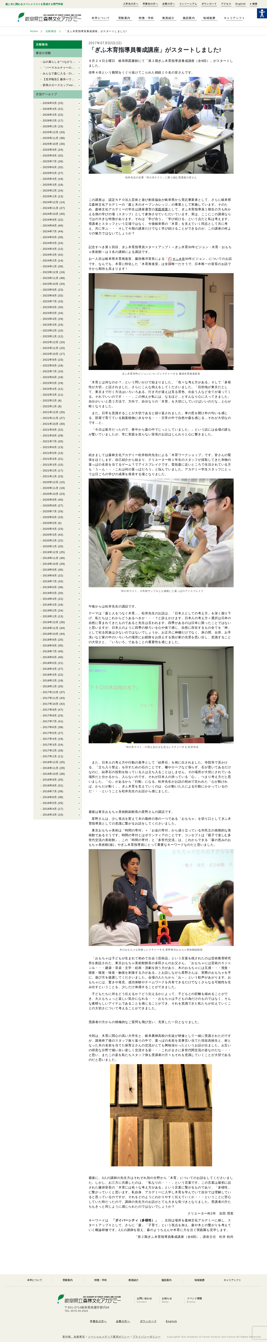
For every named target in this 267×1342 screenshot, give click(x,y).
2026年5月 (50, 103)
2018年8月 (50, 645)
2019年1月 (50, 616)
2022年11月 (51, 348)
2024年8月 (50, 225)
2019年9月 (50, 569)
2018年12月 (51, 622)
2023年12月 (51, 272)
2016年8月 (50, 785)
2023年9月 (50, 289)
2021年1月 (50, 476)
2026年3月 (50, 114)
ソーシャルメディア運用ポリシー (109, 1336)
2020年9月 (50, 499)
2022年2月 (50, 400)
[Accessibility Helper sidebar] (262, 13)
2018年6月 (50, 657)
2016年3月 (50, 814)
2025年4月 (50, 178)
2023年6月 (50, 307)
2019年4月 (50, 598)
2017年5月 (50, 733)
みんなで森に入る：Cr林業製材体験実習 (69, 73)
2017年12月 (51, 692)
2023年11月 (51, 278)
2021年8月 (50, 435)
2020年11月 (51, 488)
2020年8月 (50, 505)
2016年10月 (51, 773)
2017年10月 (51, 703)
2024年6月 (50, 237)
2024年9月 (50, 219)
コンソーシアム (188, 3)
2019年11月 (51, 558)
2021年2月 (50, 470)
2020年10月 (51, 493)
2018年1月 (50, 686)
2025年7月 (50, 161)
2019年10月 (51, 563)
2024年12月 (51, 202)
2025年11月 (51, 138)
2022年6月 (50, 377)
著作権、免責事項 (73, 1336)
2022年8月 (50, 365)
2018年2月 (50, 680)
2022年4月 (50, 388)
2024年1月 (50, 266)
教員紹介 (168, 18)
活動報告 (51, 31)
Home (34, 31)
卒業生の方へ (150, 3)
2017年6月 (50, 727)
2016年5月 (50, 803)
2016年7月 (50, 791)
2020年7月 (50, 511)
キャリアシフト (234, 18)
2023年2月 (50, 330)
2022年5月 (50, 383)
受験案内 (124, 18)
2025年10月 (51, 143)
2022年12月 (51, 342)
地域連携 (209, 18)
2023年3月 (50, 324)
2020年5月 (50, 523)
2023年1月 (50, 336)
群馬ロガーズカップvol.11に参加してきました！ (74, 85)
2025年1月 (50, 196)
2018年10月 (51, 633)
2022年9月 (50, 359)
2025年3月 (50, 184)
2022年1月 (50, 406)
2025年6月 (50, 167)
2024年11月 (51, 208)
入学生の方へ (131, 3)
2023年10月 (51, 283)
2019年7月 (50, 581)
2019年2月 (50, 610)
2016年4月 (50, 808)
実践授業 (161, 209)
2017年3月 (50, 744)
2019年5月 (50, 593)
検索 (253, 3)
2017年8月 (50, 715)
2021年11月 (51, 418)
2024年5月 (50, 243)
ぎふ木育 (179, 259)
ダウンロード (209, 3)
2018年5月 (50, 663)
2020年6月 (50, 517)
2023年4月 (50, 318)
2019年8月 (50, 575)
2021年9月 (50, 429)
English (241, 3)
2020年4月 (50, 528)
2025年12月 (51, 132)
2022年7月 (50, 371)
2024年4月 (50, 248)
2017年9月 (50, 709)
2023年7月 (50, 301)
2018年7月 (50, 651)
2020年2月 (50, 540)
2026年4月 (50, 108)
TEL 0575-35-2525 (76, 1311)
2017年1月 (50, 756)
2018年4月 (50, 668)
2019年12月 (51, 552)
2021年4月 (50, 458)
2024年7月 (50, 231)
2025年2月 (50, 190)
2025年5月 (50, 173)
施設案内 (189, 18)
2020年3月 (50, 534)
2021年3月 (50, 464)
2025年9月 (50, 149)
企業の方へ (168, 3)
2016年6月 (50, 797)
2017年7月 (50, 721)
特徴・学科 (146, 18)
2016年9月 (50, 779)
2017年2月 (50, 750)
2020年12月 (51, 482)
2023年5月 (50, 313)
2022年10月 (51, 353)
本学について (101, 18)
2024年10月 (51, 213)
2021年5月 (50, 453)
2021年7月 (50, 441)
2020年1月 (50, 546)
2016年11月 (51, 768)
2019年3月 (50, 604)
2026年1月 (50, 126)
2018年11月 (51, 628)
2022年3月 (50, 394)
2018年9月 (50, 639)
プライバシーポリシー (147, 1336)
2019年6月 (50, 587)
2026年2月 (50, 120)
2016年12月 (51, 762)
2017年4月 (50, 738)
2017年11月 (51, 698)
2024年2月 (50, 260)
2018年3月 (50, 674)
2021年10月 (51, 423)
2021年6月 (50, 447)
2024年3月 (50, 254)
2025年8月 (50, 155)
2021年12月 (51, 412)
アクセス (226, 3)
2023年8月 (50, 295)
